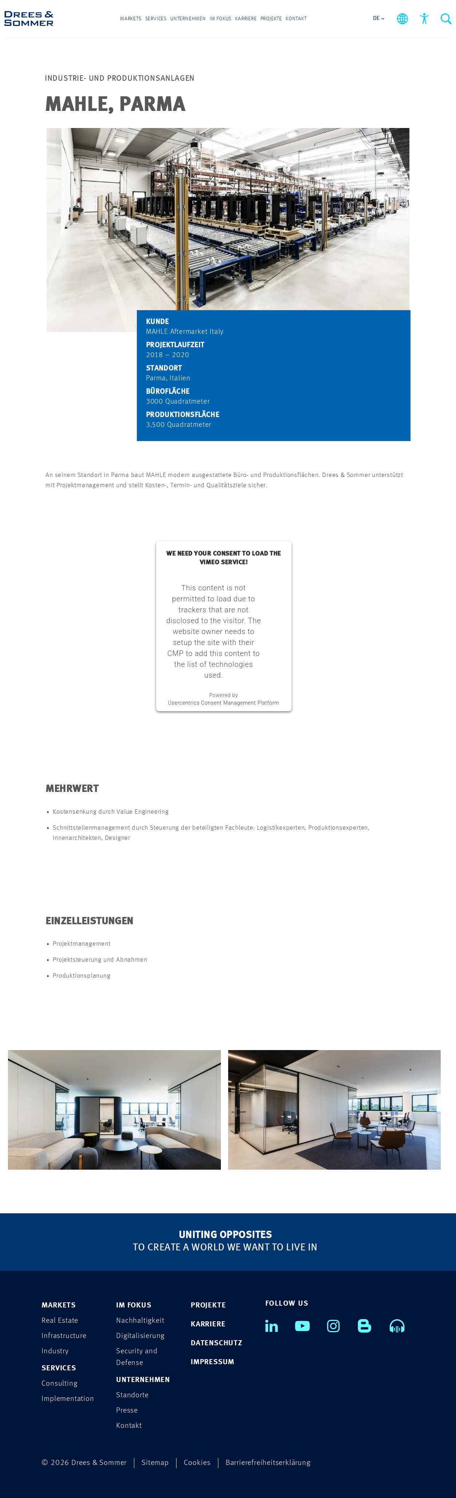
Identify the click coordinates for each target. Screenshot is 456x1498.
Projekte (271, 18)
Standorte (132, 1395)
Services (156, 18)
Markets (131, 18)
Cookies (197, 1463)
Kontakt (296, 18)
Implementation (67, 1399)
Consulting (59, 1383)
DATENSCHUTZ (216, 1343)
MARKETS (58, 1305)
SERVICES (58, 1368)
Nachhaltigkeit (140, 1321)
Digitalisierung (140, 1336)
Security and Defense (137, 1357)
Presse (127, 1410)
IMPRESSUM (212, 1362)
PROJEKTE (208, 1305)
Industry (54, 1351)
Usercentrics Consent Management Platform (223, 703)
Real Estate (59, 1321)
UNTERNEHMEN (143, 1380)
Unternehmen (188, 18)
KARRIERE (208, 1324)
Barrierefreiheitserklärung (268, 1463)
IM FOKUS (133, 1305)
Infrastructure (63, 1336)
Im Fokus (220, 18)
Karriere (246, 18)
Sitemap (155, 1463)
